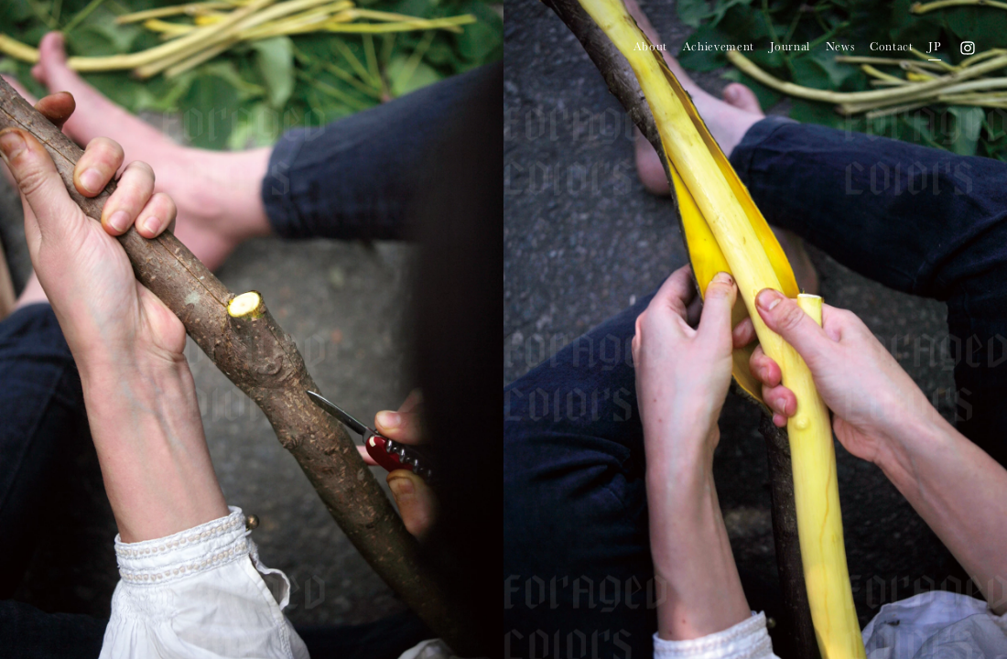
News (840, 46)
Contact (892, 46)
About (650, 46)
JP (934, 46)
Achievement (718, 46)
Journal (790, 46)
